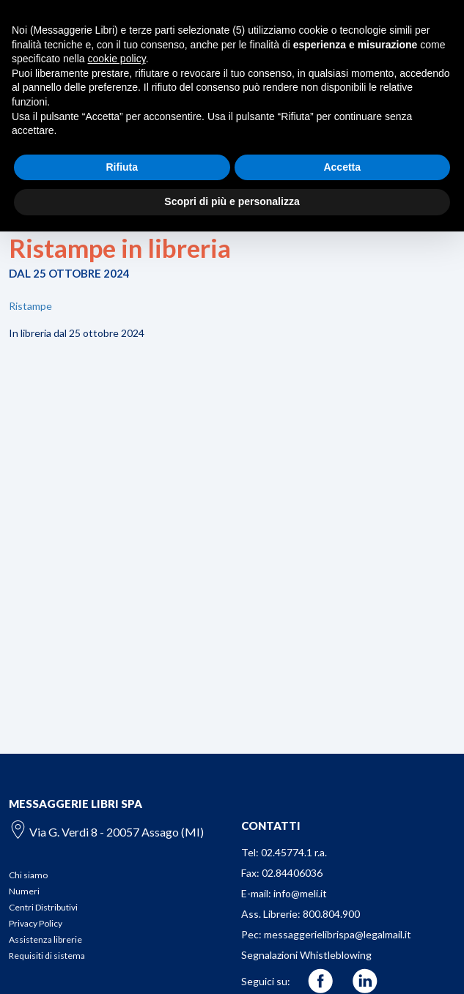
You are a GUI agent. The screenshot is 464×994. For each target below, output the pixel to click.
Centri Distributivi (43, 907)
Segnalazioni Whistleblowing (306, 955)
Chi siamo (28, 874)
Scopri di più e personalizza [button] (231, 201)
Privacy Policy (35, 923)
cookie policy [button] (117, 58)
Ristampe (30, 306)
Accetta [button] (342, 167)
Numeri (24, 891)
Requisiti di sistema (47, 955)
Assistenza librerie (45, 939)
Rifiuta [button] (122, 167)
